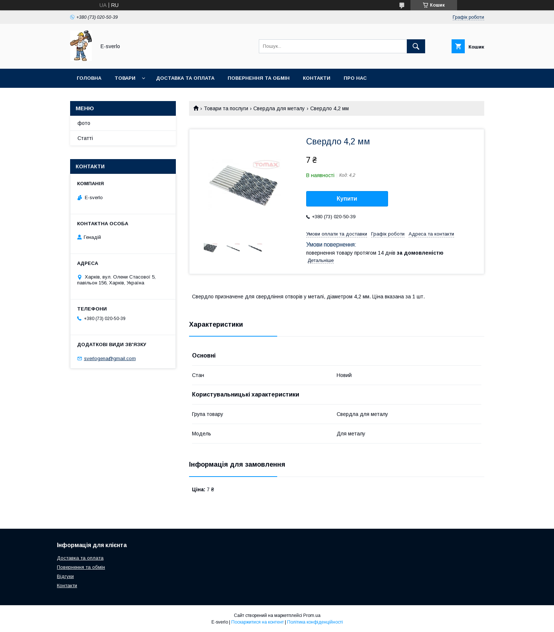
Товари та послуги (226, 108)
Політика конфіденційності (315, 622)
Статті (85, 138)
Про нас (355, 78)
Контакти (316, 78)
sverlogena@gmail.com (110, 358)
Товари (125, 78)
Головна (89, 78)
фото (83, 123)
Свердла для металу (279, 108)
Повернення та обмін (259, 78)
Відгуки (65, 576)
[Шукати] (416, 46)
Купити (347, 198)
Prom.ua (312, 615)
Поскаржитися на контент (257, 622)
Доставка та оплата (185, 78)
